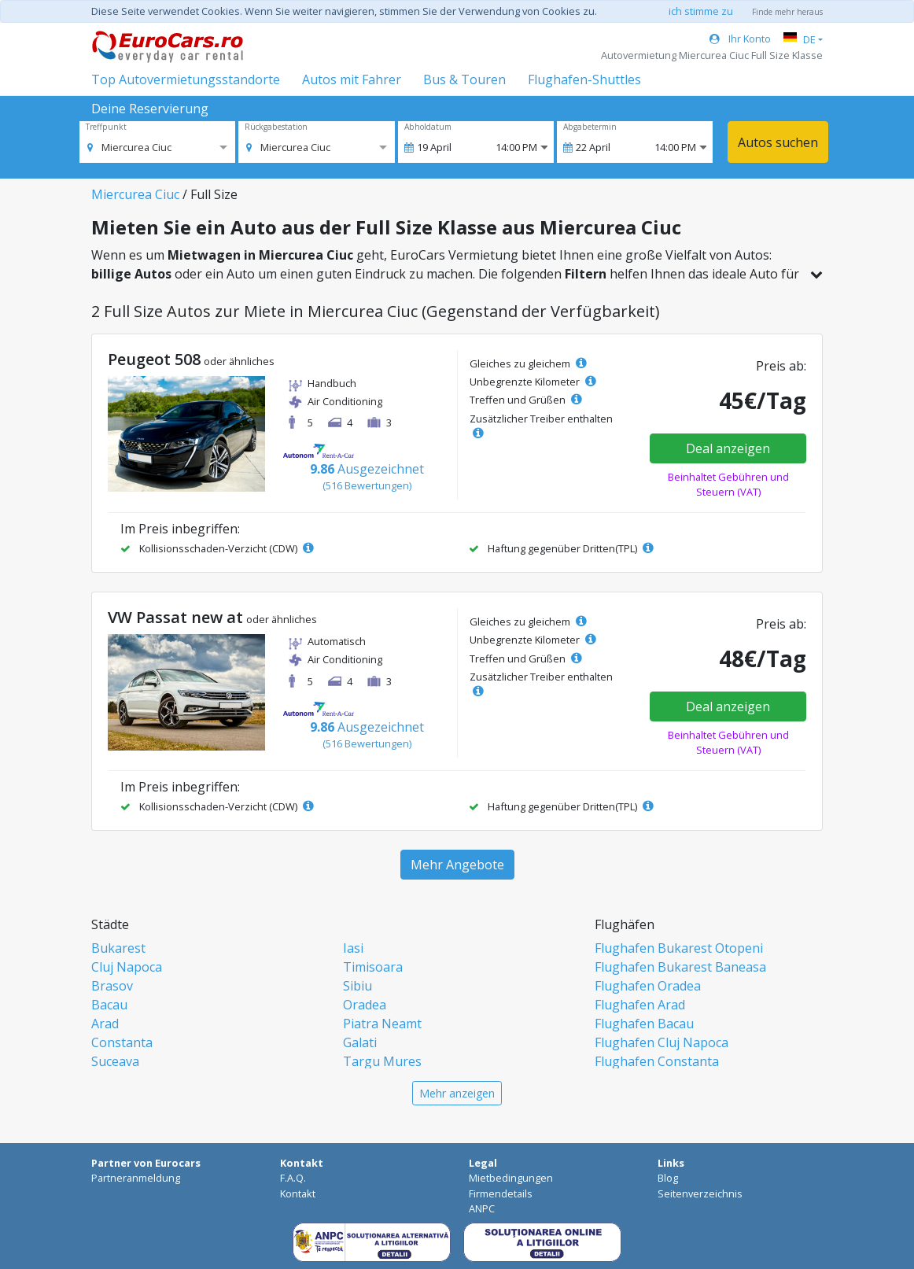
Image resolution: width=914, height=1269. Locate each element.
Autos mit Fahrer (351, 79)
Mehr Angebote (457, 864)
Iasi (353, 948)
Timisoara (373, 967)
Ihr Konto (740, 38)
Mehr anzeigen (457, 1093)
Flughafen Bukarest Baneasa (680, 967)
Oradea (364, 1004)
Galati (360, 1042)
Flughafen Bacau (644, 1023)
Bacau (109, 1004)
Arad (105, 1023)
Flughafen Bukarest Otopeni (679, 948)
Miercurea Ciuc (135, 194)
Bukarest (118, 948)
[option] (129, 147)
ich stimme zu (701, 11)
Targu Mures (382, 1061)
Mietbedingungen (511, 1178)
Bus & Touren (464, 79)
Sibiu (357, 985)
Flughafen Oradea (648, 985)
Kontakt (297, 1193)
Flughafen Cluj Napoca (661, 1042)
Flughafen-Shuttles (584, 79)
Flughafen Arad (640, 1004)
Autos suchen (778, 142)
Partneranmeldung (135, 1178)
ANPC (482, 1208)
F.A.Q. (293, 1178)
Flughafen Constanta (657, 1061)
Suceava (115, 1061)
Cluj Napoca (126, 967)
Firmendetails (501, 1193)
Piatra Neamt (382, 1023)
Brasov (112, 985)
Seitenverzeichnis (700, 1193)
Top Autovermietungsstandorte (185, 79)
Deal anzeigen (728, 448)
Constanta (122, 1042)
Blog (668, 1178)
